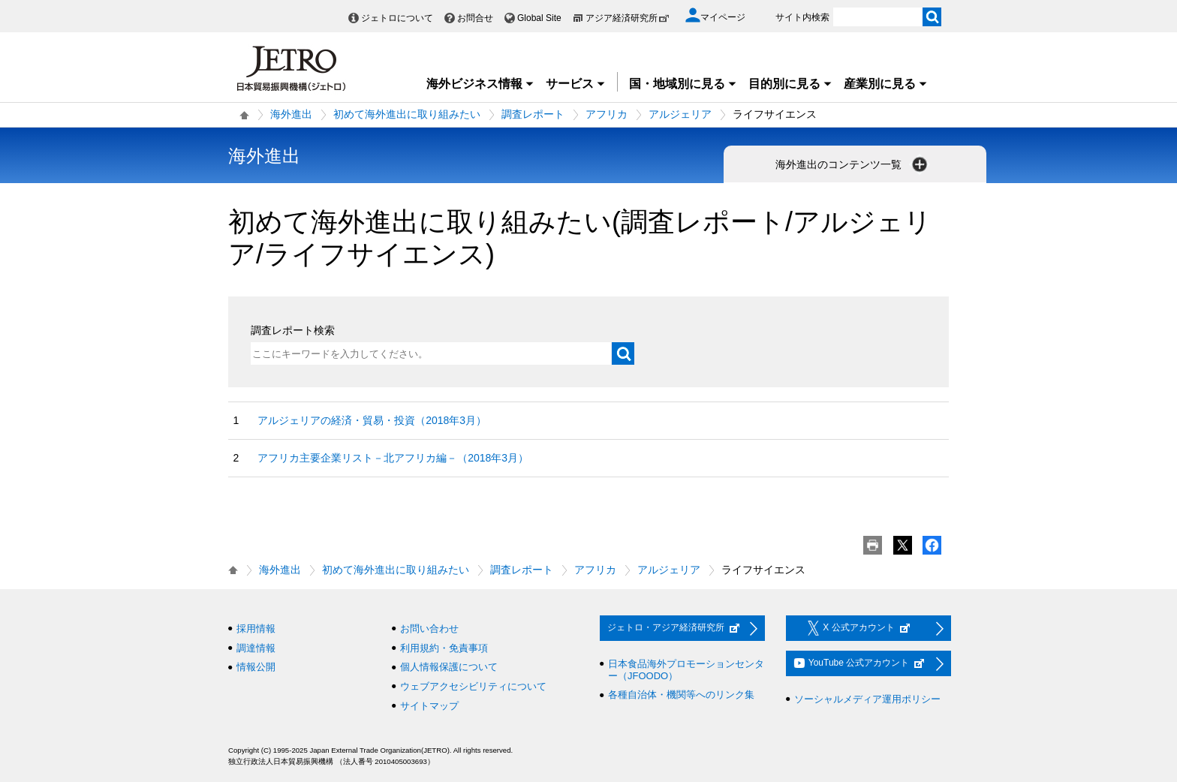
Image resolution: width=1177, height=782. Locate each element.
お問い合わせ (429, 628)
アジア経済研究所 (627, 18)
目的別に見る (790, 83)
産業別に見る (886, 83)
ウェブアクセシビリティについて (473, 686)
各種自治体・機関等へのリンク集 (681, 694)
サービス (576, 83)
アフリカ (606, 114)
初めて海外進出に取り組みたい (406, 114)
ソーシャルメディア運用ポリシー (867, 699)
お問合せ (475, 18)
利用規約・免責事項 (444, 648)
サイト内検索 (802, 17)
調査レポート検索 (293, 330)
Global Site (539, 18)
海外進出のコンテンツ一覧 (852, 164)
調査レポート (532, 114)
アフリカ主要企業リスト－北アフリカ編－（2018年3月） (392, 458)
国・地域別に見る (683, 83)
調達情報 (255, 648)
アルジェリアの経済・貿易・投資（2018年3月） (371, 420)
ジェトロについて (397, 18)
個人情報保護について (449, 666)
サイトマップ (429, 705)
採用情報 (255, 628)
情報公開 (255, 666)
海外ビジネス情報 (480, 83)
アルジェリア (680, 114)
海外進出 (291, 114)
